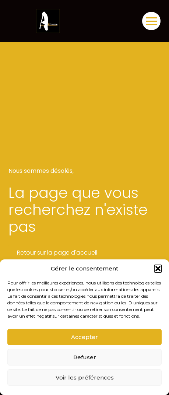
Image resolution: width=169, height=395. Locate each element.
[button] (158, 268)
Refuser (84, 357)
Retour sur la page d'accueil (57, 252)
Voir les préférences (85, 377)
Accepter (84, 336)
